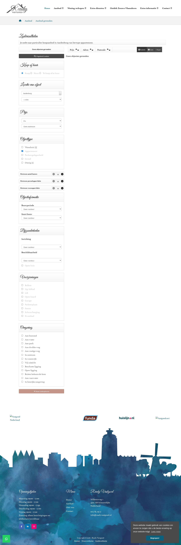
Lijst (150, 49)
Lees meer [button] (156, 532)
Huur (36, 73)
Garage (28, 300)
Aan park (29, 343)
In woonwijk (30, 358)
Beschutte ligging (33, 366)
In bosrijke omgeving (35, 381)
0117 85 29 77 (95, 511)
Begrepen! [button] (154, 538)
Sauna (28, 308)
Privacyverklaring (87, 540)
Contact (167, 8)
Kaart (158, 49)
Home (47, 8)
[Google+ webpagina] (33, 526)
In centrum (30, 354)
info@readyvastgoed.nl (101, 514)
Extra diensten (98, 8)
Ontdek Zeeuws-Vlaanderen (123, 8)
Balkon (28, 285)
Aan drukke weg (32, 347)
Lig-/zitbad (30, 288)
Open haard (30, 296)
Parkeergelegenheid (34, 154)
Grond (28, 158)
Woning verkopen (76, 8)
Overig (29, 162)
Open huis (30, 265)
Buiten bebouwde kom (35, 374)
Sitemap (77, 540)
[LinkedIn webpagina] (27, 526)
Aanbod (59, 8)
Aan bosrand (31, 335)
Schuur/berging (32, 312)
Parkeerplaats (31, 304)
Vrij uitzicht (30, 362)
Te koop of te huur (51, 73)
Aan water (29, 339)
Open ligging (31, 370)
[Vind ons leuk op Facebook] (21, 526)
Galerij (141, 49)
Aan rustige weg (32, 350)
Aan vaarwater (31, 377)
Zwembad (29, 315)
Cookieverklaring (101, 540)
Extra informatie (149, 8)
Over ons (70, 507)
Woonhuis (31, 147)
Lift (26, 292)
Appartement (31, 150)
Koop (27, 73)
